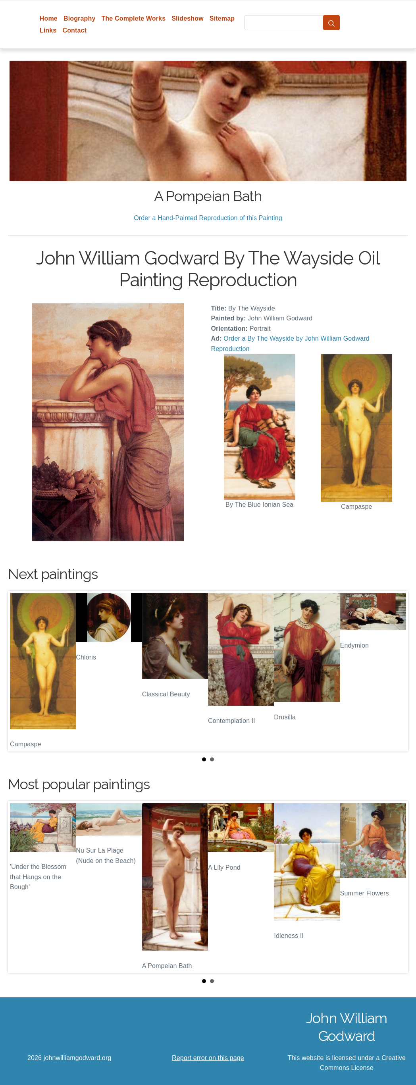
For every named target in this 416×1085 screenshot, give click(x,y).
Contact (74, 30)
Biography (80, 18)
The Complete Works (133, 18)
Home (49, 18)
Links (48, 30)
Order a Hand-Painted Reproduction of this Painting (208, 218)
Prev (20, 671)
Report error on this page (208, 1057)
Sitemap (222, 18)
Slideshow (187, 18)
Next (395, 671)
